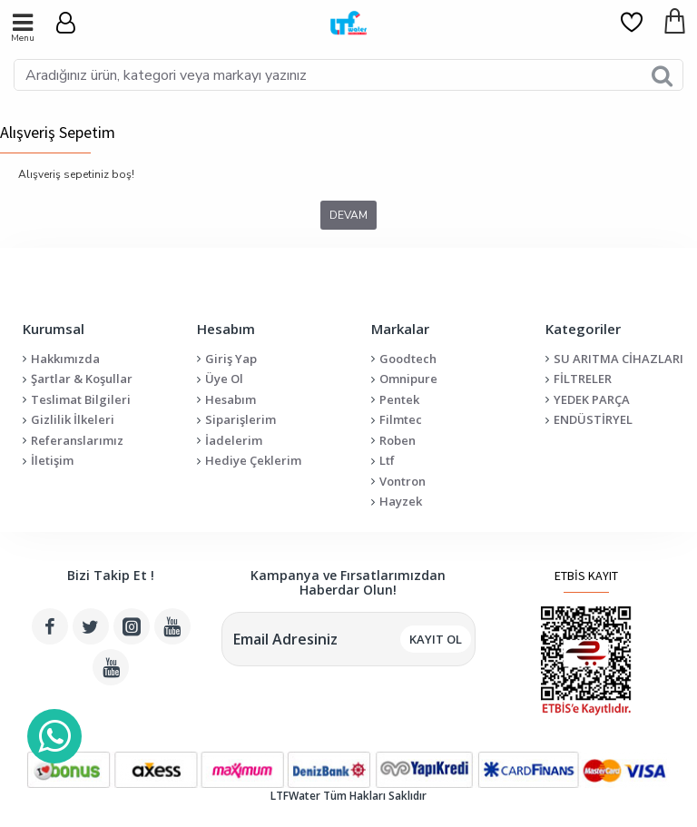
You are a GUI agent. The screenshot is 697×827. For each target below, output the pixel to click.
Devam (348, 215)
